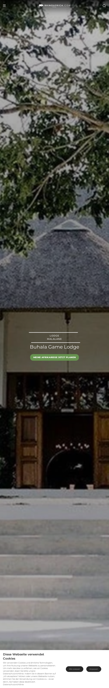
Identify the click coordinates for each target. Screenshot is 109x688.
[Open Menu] (4, 5)
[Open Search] (104, 5)
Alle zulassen (74, 669)
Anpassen (93, 669)
